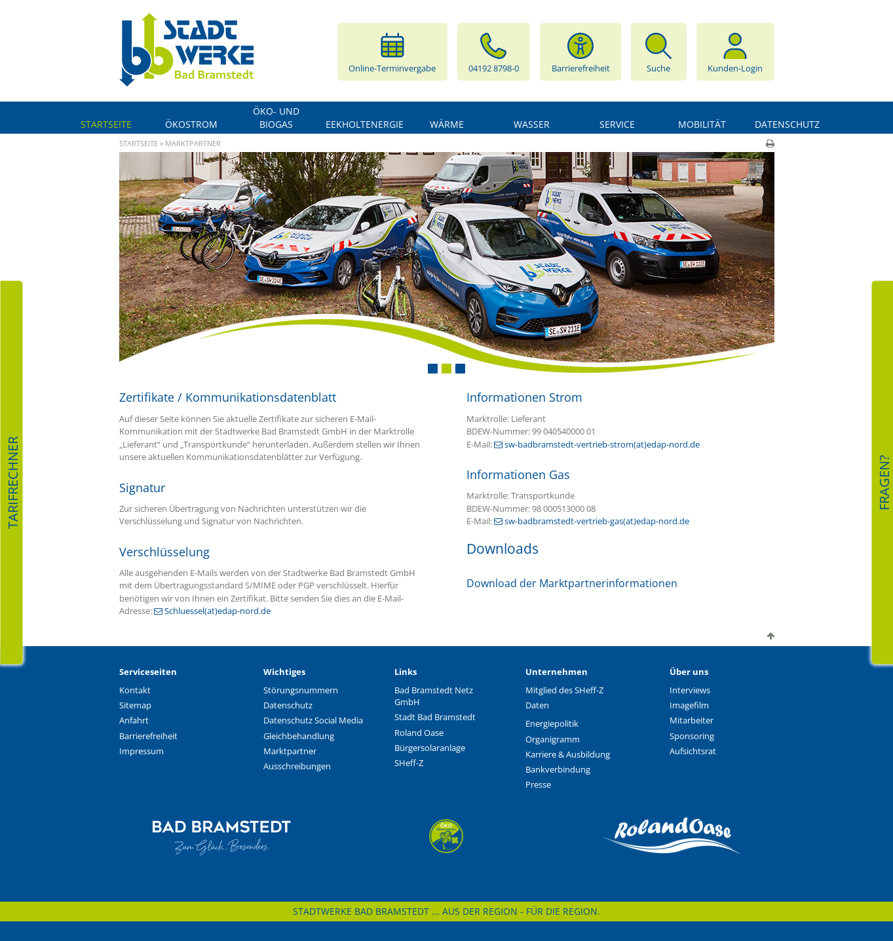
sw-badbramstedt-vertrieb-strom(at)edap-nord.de (602, 444)
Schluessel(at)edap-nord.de (217, 611)
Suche (658, 51)
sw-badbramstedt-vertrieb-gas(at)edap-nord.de (596, 521)
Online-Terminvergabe (392, 51)
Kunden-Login (735, 51)
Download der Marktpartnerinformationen (571, 583)
